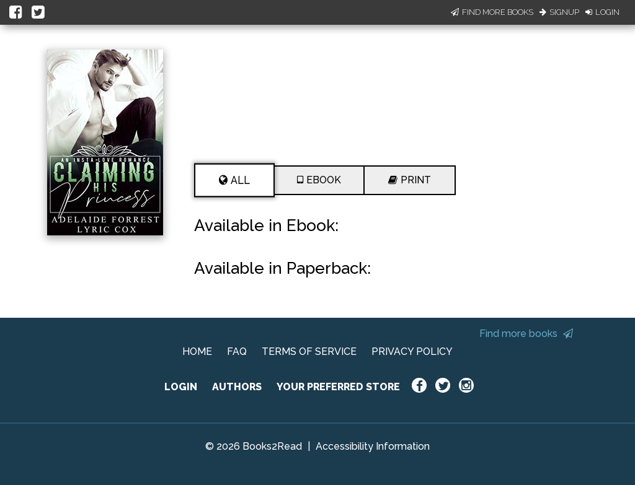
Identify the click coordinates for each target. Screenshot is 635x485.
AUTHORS (237, 387)
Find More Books (492, 12)
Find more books (526, 333)
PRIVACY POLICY (412, 351)
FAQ (237, 351)
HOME (197, 351)
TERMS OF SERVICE (309, 351)
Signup (559, 12)
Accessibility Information (373, 446)
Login (602, 12)
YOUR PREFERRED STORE (338, 387)
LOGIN (180, 387)
